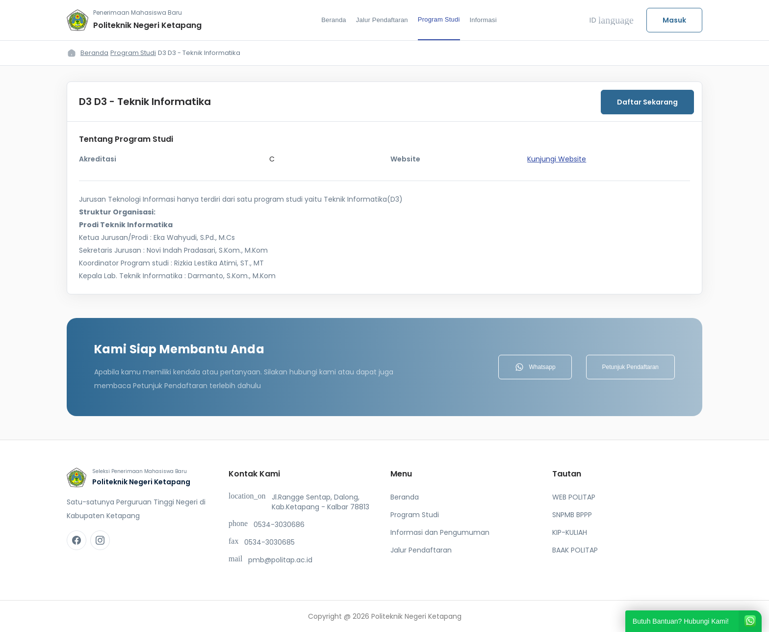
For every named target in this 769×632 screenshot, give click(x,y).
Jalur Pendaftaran (382, 20)
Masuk (674, 20)
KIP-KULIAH (569, 532)
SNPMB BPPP (572, 515)
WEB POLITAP (573, 497)
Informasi (483, 20)
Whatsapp (535, 367)
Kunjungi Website (556, 159)
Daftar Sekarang (647, 102)
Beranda (333, 20)
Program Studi (439, 19)
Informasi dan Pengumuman (439, 532)
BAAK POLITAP (575, 550)
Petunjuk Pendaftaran (630, 367)
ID (612, 20)
